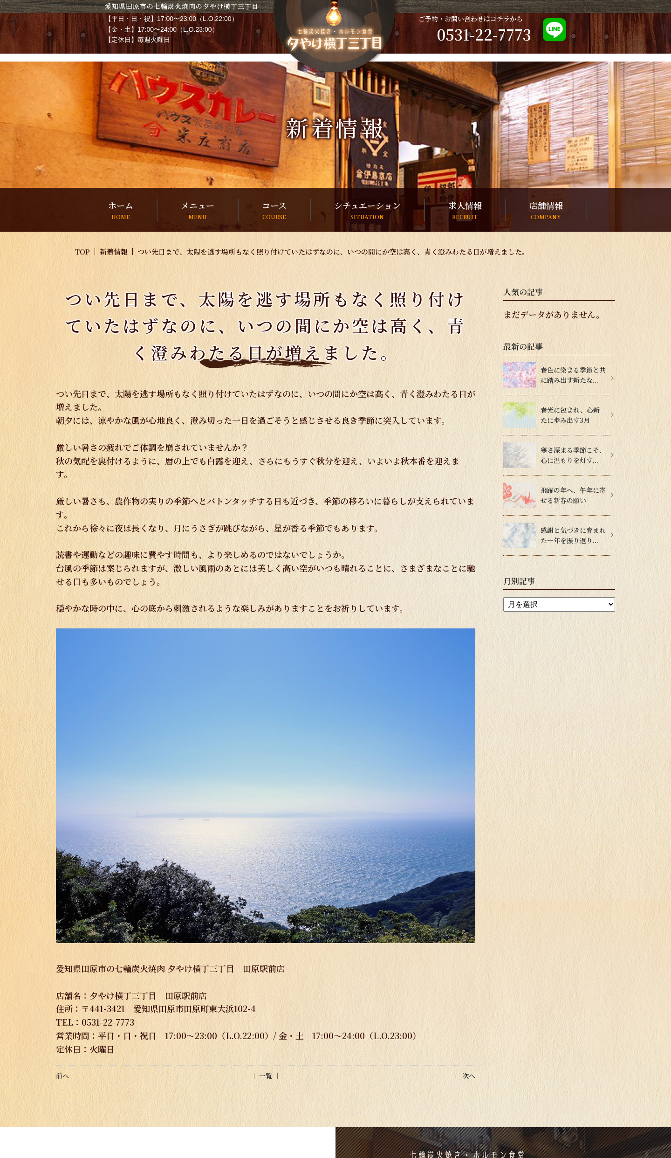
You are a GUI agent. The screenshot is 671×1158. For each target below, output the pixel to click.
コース (274, 210)
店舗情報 (546, 210)
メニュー (197, 210)
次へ (468, 1075)
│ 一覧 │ (266, 1075)
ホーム (120, 210)
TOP (82, 251)
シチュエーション (367, 210)
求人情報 (465, 210)
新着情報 (114, 251)
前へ (62, 1075)
